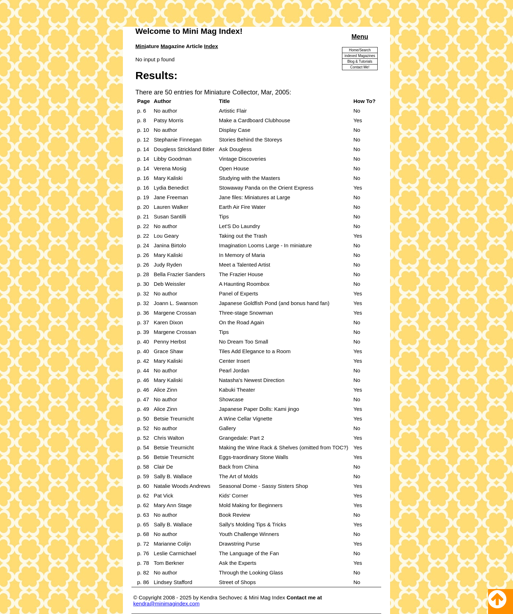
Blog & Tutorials (359, 61)
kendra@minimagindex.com (166, 603)
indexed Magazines (359, 56)
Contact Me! (359, 67)
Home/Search (359, 50)
